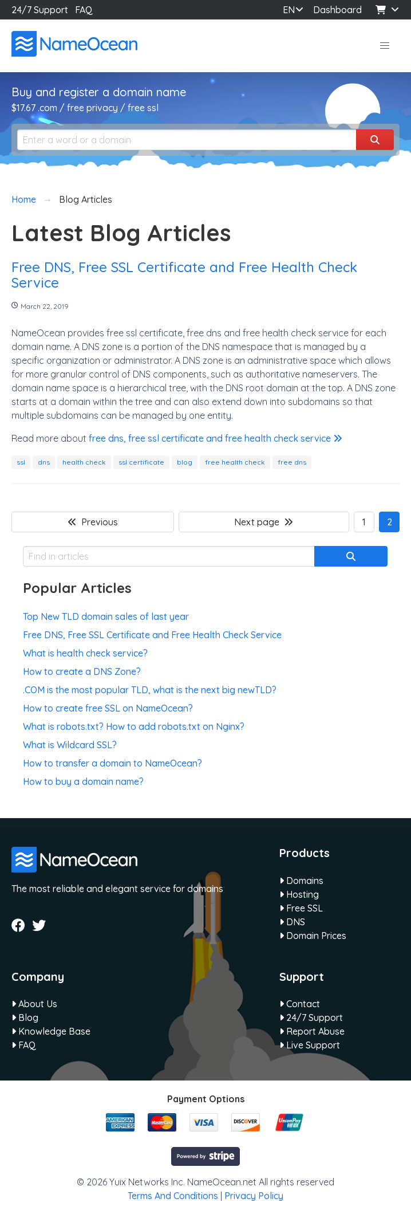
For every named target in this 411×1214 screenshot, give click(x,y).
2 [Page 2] (389, 522)
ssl (21, 462)
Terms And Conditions (173, 1195)
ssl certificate (141, 462)
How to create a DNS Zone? (82, 671)
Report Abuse (312, 1031)
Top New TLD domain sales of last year (106, 616)
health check (84, 462)
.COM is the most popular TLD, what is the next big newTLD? (149, 690)
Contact (299, 1003)
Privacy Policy (253, 1195)
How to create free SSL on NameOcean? (108, 708)
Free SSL (301, 908)
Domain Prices (312, 935)
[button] (385, 46)
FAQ (84, 9)
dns (44, 462)
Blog (24, 1017)
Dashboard (336, 9)
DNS (292, 922)
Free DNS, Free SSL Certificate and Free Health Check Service (184, 274)
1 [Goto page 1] (364, 522)
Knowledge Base (50, 1031)
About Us (34, 1003)
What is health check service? (85, 653)
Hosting (299, 894)
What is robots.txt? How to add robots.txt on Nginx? (133, 726)
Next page (263, 522)
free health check (235, 462)
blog (184, 462)
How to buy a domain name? (83, 781)
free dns (292, 462)
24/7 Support (39, 9)
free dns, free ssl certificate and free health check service (215, 438)
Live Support (309, 1045)
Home (23, 199)
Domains (301, 880)
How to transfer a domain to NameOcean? (112, 763)
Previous (93, 522)
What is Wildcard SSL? (70, 745)
